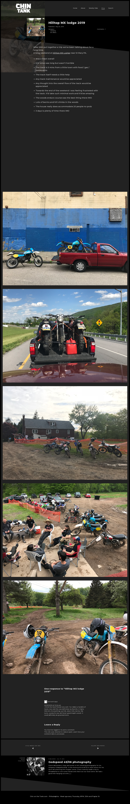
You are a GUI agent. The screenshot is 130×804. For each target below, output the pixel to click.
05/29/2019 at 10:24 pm (52, 705)
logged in (57, 730)
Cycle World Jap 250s (32, 745)
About (83, 8)
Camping (53, 30)
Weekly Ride (93, 8)
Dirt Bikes (53, 32)
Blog (103, 8)
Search (110, 8)
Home (75, 8)
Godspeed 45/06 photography (69, 762)
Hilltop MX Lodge (61, 53)
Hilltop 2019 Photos (98, 745)
